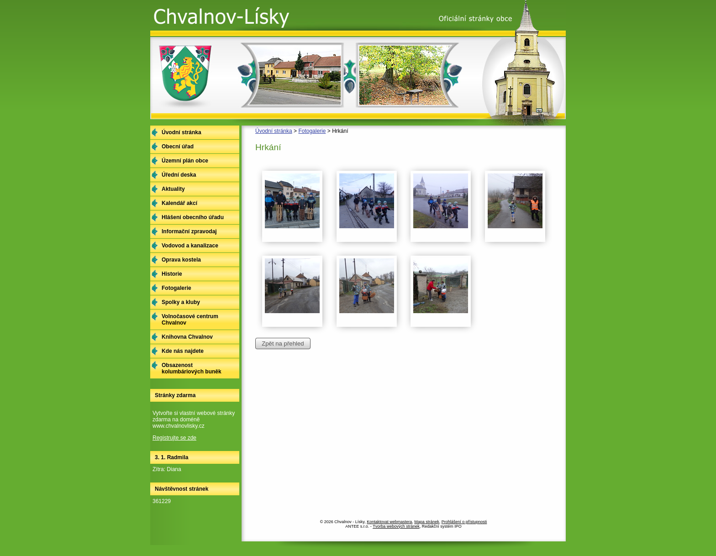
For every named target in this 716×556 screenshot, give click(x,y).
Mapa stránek (426, 521)
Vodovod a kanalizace (190, 245)
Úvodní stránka (273, 131)
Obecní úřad (178, 146)
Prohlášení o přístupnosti (464, 521)
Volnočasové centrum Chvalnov (190, 319)
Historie (172, 274)
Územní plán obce (185, 160)
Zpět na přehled (283, 343)
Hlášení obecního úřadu (193, 217)
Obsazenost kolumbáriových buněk (191, 368)
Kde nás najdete (183, 351)
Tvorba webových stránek (396, 526)
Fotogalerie (312, 131)
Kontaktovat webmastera (389, 521)
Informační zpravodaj (189, 231)
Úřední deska (179, 175)
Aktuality (173, 189)
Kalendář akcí (179, 203)
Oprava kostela (181, 260)
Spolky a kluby (181, 302)
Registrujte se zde (174, 438)
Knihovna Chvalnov (187, 337)
